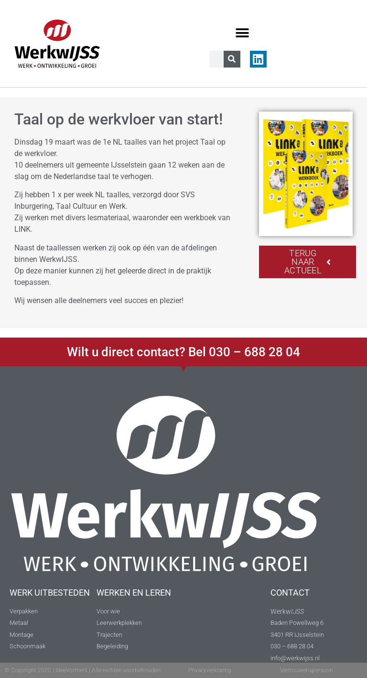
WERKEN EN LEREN (134, 593)
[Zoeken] (232, 59)
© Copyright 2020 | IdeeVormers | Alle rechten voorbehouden (83, 670)
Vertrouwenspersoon (306, 670)
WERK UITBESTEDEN (50, 593)
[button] (242, 33)
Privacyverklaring (209, 670)
